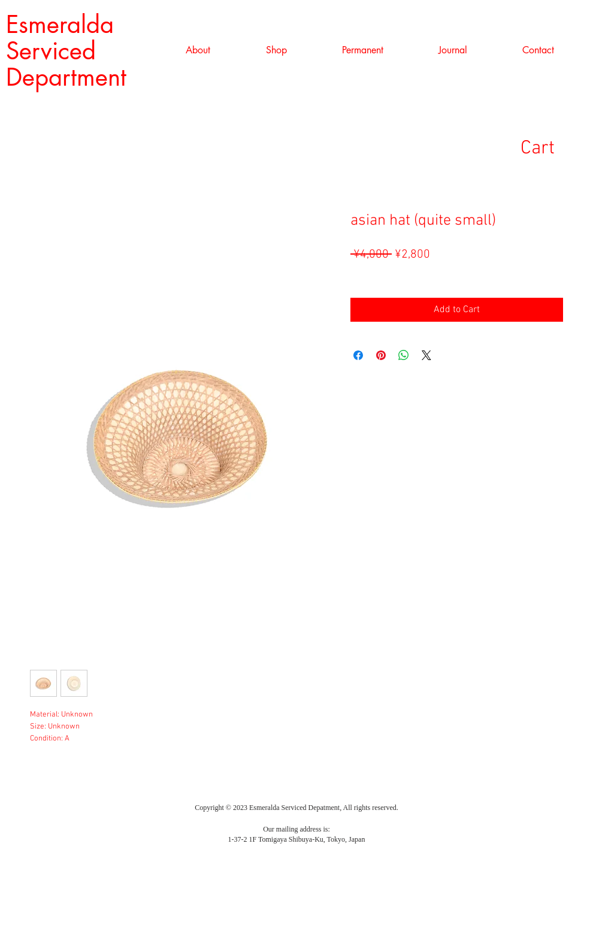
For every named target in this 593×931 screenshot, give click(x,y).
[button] (276, 50)
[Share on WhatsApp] (404, 355)
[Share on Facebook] (358, 355)
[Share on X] (426, 355)
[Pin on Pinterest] (381, 355)
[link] (556, 147)
